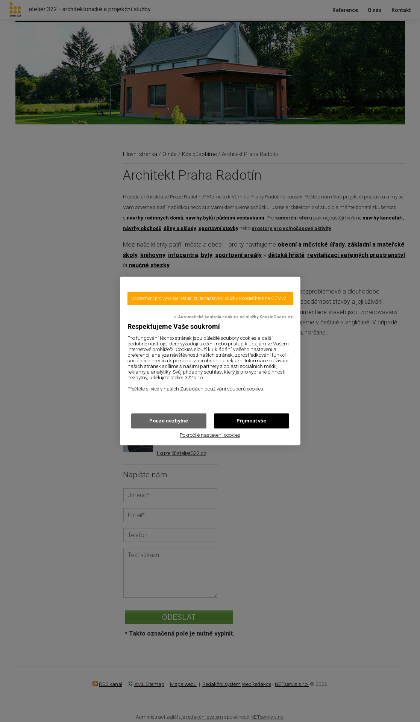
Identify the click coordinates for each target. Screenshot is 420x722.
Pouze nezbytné (168, 421)
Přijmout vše (251, 421)
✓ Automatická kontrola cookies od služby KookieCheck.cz (233, 317)
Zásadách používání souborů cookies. (222, 389)
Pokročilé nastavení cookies (210, 435)
